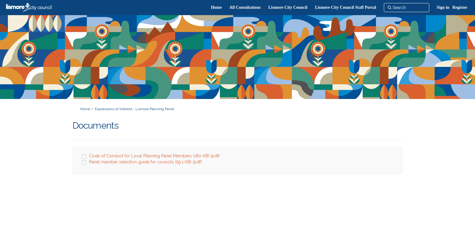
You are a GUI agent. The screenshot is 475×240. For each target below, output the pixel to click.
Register (459, 7)
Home (85, 109)
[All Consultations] (245, 8)
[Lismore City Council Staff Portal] (346, 8)
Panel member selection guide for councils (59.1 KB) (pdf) (145, 161)
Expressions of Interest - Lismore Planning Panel (134, 109)
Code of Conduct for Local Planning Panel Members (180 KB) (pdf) (154, 155)
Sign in (443, 7)
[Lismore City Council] (288, 8)
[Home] (216, 8)
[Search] (406, 7)
